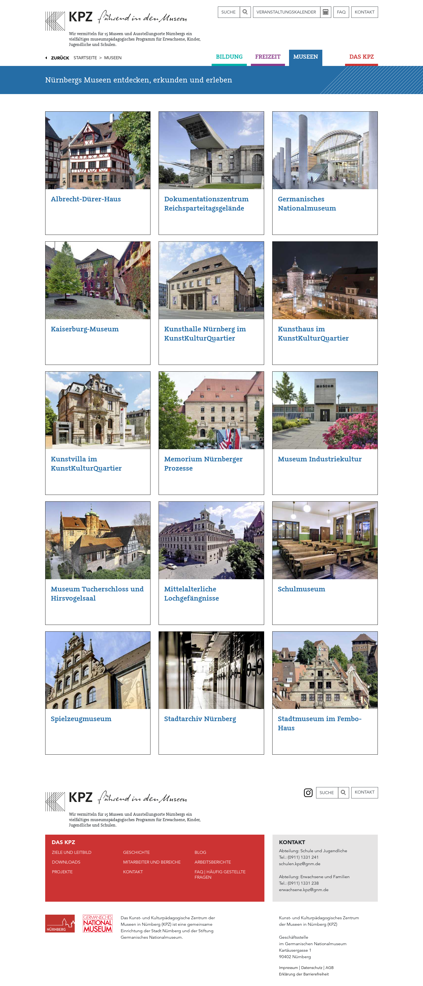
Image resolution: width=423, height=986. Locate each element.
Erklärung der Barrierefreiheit (304, 974)
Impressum (288, 967)
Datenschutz (311, 967)
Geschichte (136, 852)
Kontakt (365, 12)
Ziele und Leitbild (71, 852)
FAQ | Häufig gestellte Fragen (220, 874)
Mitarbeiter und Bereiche (152, 862)
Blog (200, 852)
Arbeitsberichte (213, 862)
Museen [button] (305, 57)
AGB (330, 967)
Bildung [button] (229, 57)
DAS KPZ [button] (361, 57)
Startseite (85, 58)
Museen (113, 58)
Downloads (66, 862)
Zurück (60, 58)
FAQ (341, 12)
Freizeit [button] (268, 57)
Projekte (62, 872)
